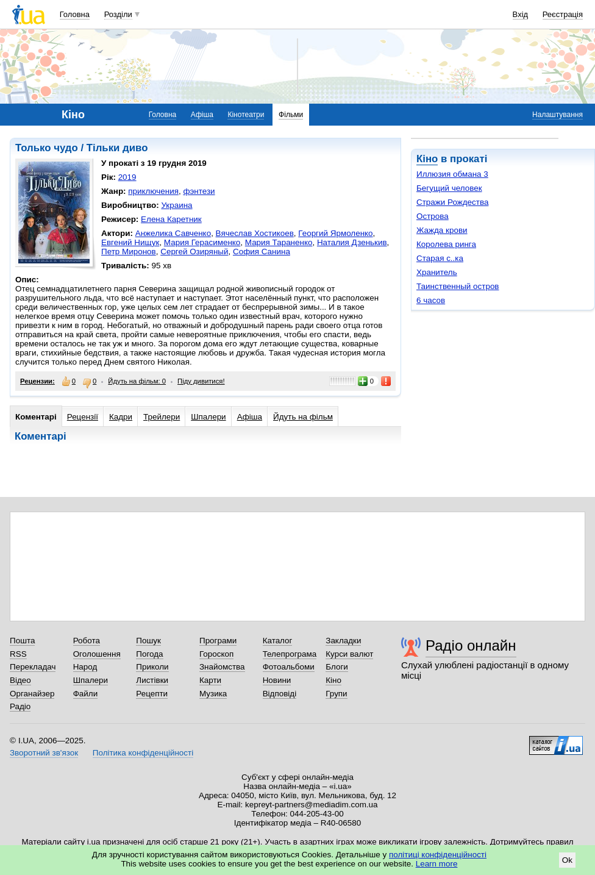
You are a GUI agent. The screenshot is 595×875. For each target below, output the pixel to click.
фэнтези (199, 191)
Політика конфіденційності (143, 752)
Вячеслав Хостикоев (255, 233)
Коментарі (36, 416)
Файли (85, 693)
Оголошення (97, 654)
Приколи (152, 666)
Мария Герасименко (202, 242)
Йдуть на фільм (303, 416)
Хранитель (436, 272)
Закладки (343, 640)
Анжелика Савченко (173, 233)
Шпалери (208, 416)
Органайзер (32, 693)
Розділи (118, 14)
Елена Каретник (171, 219)
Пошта (22, 640)
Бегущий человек (449, 188)
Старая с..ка (439, 258)
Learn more (437, 863)
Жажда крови (442, 230)
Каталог (278, 640)
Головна (75, 14)
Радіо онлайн (471, 645)
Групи (336, 693)
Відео (20, 680)
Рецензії (82, 416)
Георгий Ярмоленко (335, 233)
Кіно (427, 159)
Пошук (148, 640)
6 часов (430, 300)
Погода (149, 654)
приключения (153, 191)
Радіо (20, 706)
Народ (85, 666)
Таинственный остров (457, 286)
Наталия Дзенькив (352, 242)
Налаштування (557, 114)
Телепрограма (290, 654)
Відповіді (280, 693)
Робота (86, 640)
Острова (432, 216)
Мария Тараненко (279, 242)
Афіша (202, 114)
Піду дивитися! (201, 381)
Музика (213, 693)
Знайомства (222, 666)
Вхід (521, 14)
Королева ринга (446, 244)
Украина (176, 205)
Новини (277, 680)
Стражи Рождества (452, 202)
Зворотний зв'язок (44, 752)
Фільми (291, 114)
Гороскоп (216, 654)
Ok (567, 860)
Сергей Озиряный (194, 251)
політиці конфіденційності (437, 854)
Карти (210, 680)
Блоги (337, 666)
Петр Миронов (128, 251)
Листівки (152, 680)
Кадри (120, 416)
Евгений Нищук (130, 242)
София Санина (261, 251)
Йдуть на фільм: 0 (137, 381)
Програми (218, 640)
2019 (127, 177)
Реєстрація (563, 14)
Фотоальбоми (289, 666)
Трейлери (161, 416)
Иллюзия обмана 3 (452, 174)
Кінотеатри (245, 114)
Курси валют (349, 654)
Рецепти (152, 693)
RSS (18, 654)
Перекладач (32, 666)
